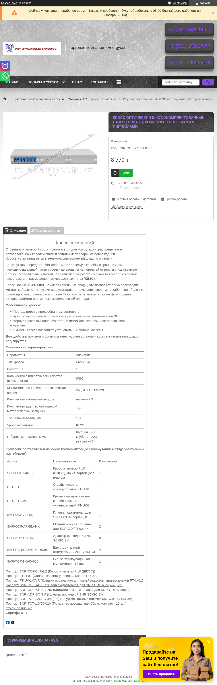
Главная (11, 82)
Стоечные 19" (77, 99)
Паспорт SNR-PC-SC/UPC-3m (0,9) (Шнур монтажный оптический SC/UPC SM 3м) (69, 599)
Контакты (99, 82)
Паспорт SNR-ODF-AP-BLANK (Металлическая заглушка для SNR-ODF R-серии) (68, 590)
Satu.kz (127, 676)
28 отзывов (180, 3)
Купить (126, 173)
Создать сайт (9, 3)
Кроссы (59, 99)
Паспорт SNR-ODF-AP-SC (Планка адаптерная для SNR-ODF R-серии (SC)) (64, 585)
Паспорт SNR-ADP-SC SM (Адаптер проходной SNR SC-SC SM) (55, 594)
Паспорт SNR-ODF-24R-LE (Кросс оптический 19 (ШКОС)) (50, 571)
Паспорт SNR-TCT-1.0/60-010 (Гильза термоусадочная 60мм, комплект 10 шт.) (66, 603)
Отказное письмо (19, 608)
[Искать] (208, 82)
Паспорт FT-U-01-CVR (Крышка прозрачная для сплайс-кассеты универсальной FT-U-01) (74, 580)
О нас (77, 82)
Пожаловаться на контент (130, 680)
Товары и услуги (43, 82)
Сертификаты (16, 613)
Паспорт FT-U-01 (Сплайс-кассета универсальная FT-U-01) (51, 576)
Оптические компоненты (33, 99)
